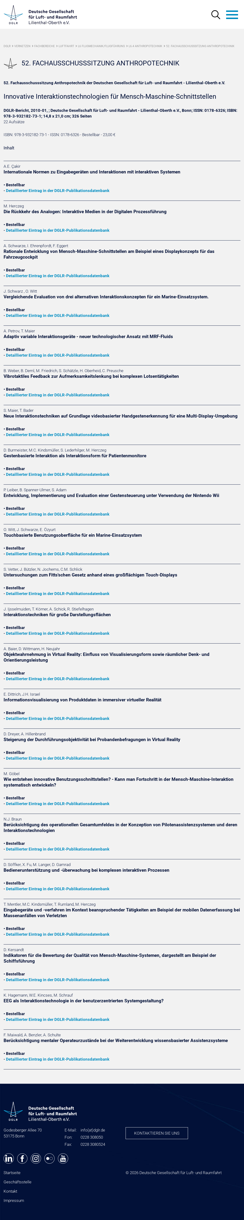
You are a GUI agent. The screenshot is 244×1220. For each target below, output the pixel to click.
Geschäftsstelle (17, 1182)
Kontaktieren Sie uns (156, 1133)
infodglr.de (93, 1130)
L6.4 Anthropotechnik (145, 46)
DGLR (7, 46)
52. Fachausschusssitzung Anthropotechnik (200, 46)
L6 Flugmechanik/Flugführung (101, 46)
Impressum (14, 1200)
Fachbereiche (44, 46)
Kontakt (10, 1191)
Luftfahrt (66, 46)
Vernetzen (22, 46)
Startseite (12, 1172)
